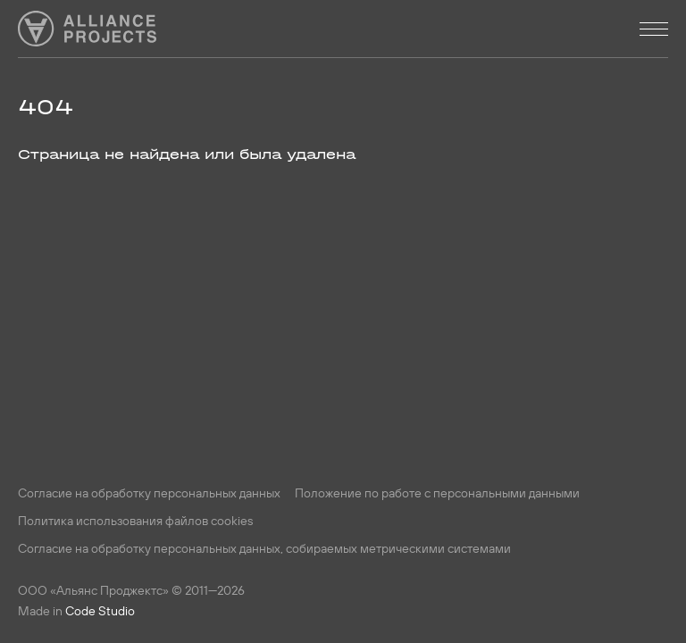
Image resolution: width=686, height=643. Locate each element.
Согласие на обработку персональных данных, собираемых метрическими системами (264, 548)
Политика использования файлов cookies (135, 521)
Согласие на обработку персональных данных (149, 493)
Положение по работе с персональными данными (437, 493)
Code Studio (100, 611)
